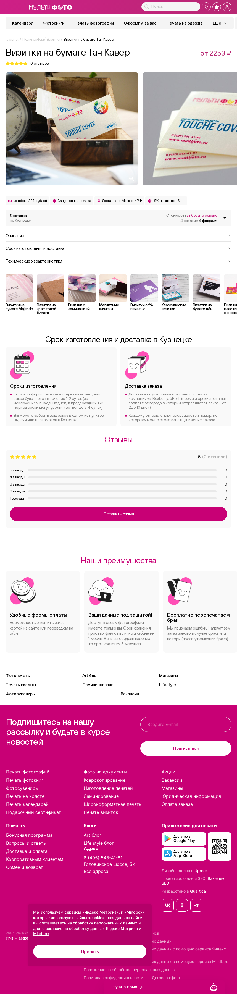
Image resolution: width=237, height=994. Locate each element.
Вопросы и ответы (26, 843)
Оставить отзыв (118, 514)
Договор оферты (167, 977)
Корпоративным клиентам (34, 859)
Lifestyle (167, 684)
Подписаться (186, 748)
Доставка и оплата (27, 851)
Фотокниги (53, 23)
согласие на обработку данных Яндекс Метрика (92, 928)
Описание (118, 235)
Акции (168, 772)
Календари (22, 23)
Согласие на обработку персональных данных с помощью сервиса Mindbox (156, 961)
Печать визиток (21, 684)
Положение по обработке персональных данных (130, 969)
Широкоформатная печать (112, 804)
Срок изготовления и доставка (118, 248)
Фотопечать (18, 675)
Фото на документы (105, 772)
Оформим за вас (140, 23)
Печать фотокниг (24, 780)
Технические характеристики (118, 260)
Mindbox (41, 933)
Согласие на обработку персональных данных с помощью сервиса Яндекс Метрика (155, 951)
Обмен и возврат (24, 867)
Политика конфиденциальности (113, 977)
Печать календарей (27, 804)
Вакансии (130, 693)
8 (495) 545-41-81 (103, 858)
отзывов (39, 63)
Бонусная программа (29, 835)
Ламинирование (98, 684)
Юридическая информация (191, 796)
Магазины (168, 675)
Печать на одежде (185, 23)
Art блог (90, 675)
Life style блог (99, 843)
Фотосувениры (20, 693)
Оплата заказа (177, 804)
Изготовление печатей (108, 788)
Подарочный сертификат (33, 812)
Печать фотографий (94, 23)
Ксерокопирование (104, 780)
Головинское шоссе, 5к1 (110, 864)
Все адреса (96, 871)
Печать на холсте (25, 796)
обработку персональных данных (105, 922)
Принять (90, 951)
